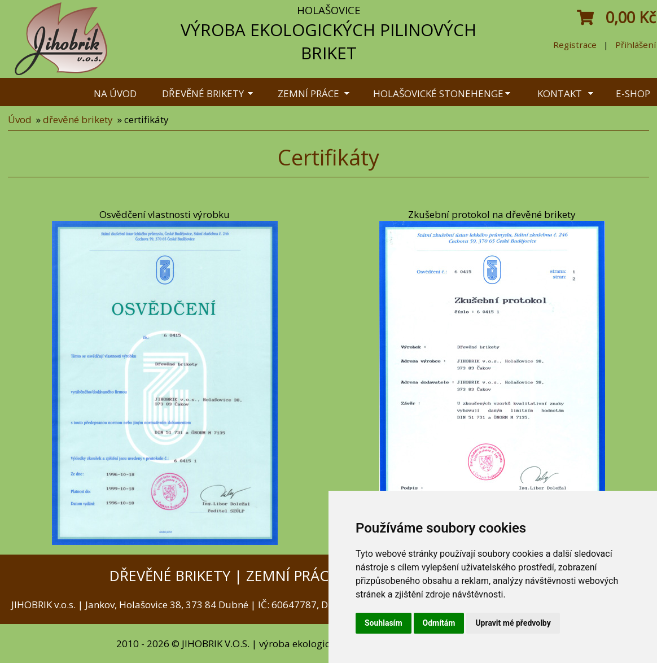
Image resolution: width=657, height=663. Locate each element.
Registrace (575, 44)
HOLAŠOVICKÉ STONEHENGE (438, 93)
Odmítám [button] (439, 622)
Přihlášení (635, 44)
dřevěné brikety (78, 119)
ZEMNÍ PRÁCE (308, 93)
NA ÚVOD (115, 93)
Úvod (20, 119)
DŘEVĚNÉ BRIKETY (203, 93)
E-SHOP (633, 93)
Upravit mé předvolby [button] (512, 622)
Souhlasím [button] (383, 622)
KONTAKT (559, 93)
